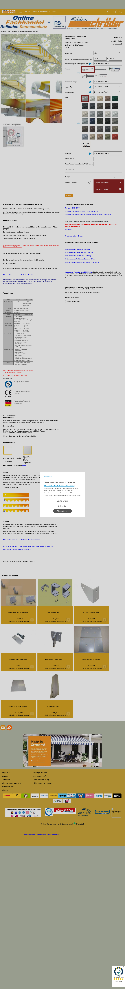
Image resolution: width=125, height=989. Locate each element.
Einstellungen (62, 501)
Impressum (48, 476)
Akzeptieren (62, 511)
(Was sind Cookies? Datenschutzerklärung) (59, 486)
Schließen (62, 506)
